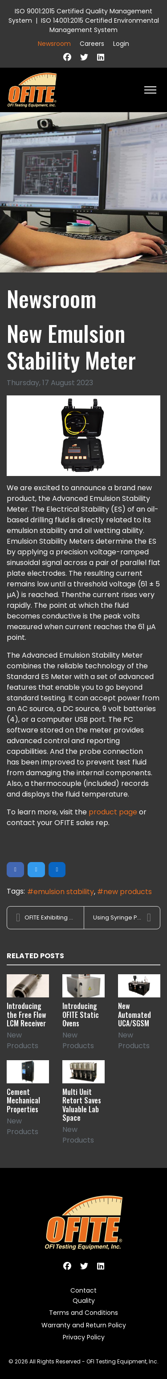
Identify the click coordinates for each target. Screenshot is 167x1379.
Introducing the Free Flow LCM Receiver (26, 1014)
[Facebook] (67, 57)
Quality (84, 1300)
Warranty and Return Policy (83, 1325)
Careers (92, 43)
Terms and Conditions (83, 1312)
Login (121, 43)
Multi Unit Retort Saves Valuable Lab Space (81, 1104)
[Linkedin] (100, 57)
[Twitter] (84, 57)
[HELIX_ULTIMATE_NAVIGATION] (150, 90)
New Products (22, 1040)
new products (127, 892)
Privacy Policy (84, 1337)
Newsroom (54, 43)
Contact (83, 1290)
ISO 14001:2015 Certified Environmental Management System (100, 25)
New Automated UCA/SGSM (134, 1014)
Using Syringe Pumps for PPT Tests (126, 917)
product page (113, 812)
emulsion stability (63, 892)
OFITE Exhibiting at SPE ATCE (50, 917)
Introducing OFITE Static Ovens (80, 1014)
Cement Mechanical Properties (23, 1100)
